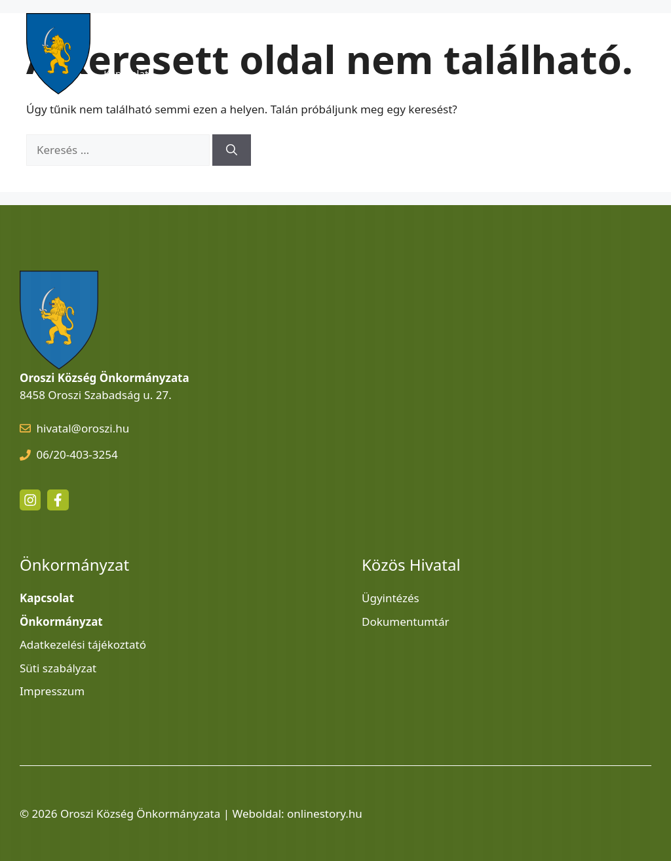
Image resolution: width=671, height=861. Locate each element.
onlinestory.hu (324, 813)
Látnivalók (277, 34)
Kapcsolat (126, 73)
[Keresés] (231, 150)
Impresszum (52, 690)
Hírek (199, 34)
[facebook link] (57, 499)
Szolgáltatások (377, 34)
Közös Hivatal (483, 34)
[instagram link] (30, 499)
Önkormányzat (592, 34)
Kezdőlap (124, 34)
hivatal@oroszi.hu (83, 428)
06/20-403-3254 (77, 454)
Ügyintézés (390, 597)
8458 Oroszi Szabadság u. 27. (96, 394)
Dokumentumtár (406, 621)
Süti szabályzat (58, 668)
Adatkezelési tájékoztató (83, 644)
